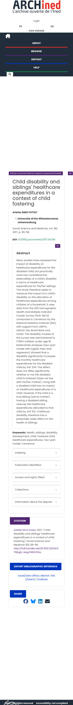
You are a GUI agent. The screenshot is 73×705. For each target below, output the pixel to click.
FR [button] (20, 26)
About (36, 43)
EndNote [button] (43, 579)
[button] (10, 74)
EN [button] (52, 26)
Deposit (36, 59)
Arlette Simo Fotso (25, 530)
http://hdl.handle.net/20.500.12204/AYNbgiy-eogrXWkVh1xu (36, 550)
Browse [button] (36, 51)
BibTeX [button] (45, 575)
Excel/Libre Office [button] (28, 575)
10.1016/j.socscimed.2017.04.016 (36, 239)
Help (37, 67)
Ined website (36, 30)
